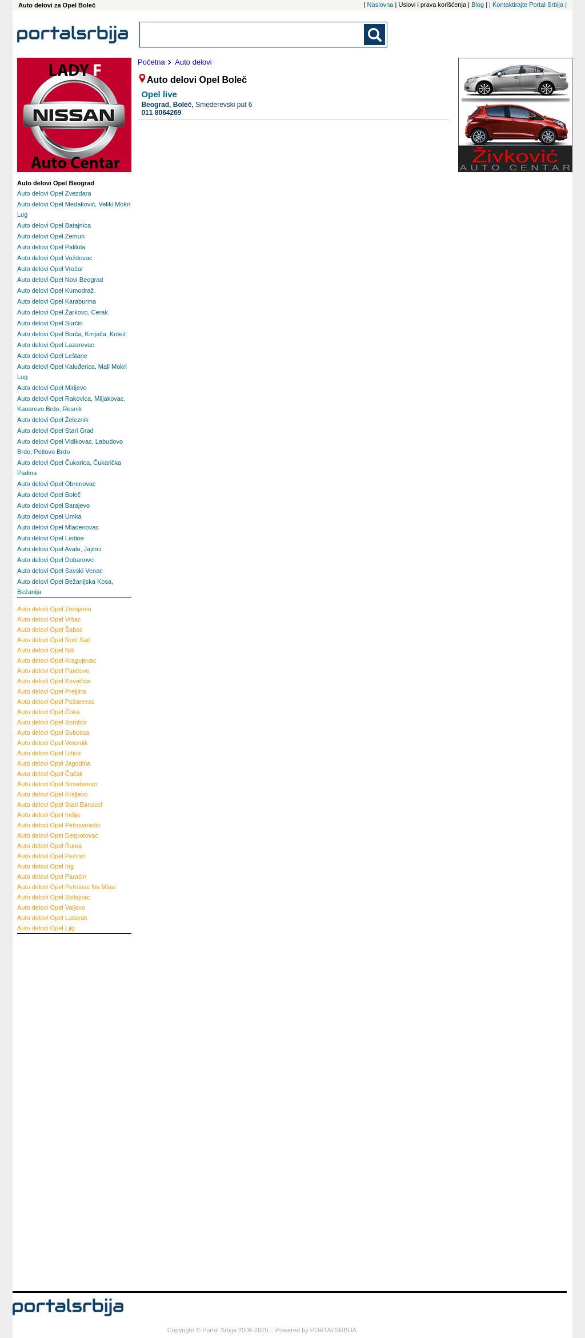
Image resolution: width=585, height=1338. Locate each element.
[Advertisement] (63, 1111)
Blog (477, 4)
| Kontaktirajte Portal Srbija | (528, 4)
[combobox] (252, 34)
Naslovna (380, 4)
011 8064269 (161, 113)
